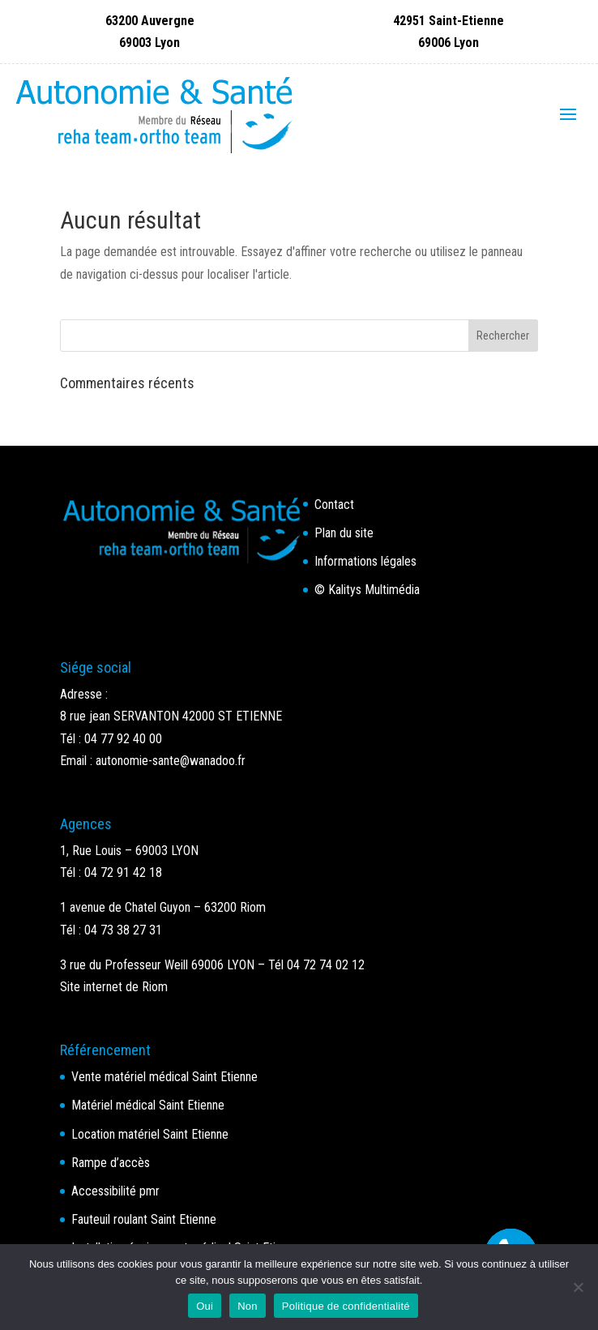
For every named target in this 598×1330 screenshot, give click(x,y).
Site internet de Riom (114, 986)
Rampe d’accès (110, 1162)
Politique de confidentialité (346, 1306)
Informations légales (365, 561)
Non (247, 1306)
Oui (204, 1306)
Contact (334, 504)
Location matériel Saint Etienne (150, 1134)
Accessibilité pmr (115, 1191)
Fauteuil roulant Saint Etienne (143, 1219)
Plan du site (344, 533)
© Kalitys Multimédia (367, 589)
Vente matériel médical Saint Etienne (164, 1076)
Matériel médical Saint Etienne (147, 1105)
